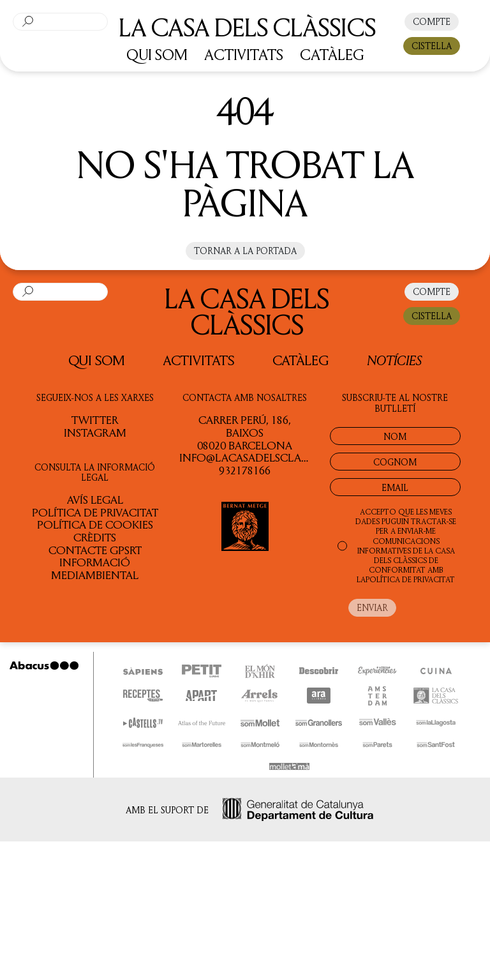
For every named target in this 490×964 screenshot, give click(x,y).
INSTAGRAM (95, 432)
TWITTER (94, 419)
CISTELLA (432, 46)
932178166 (245, 470)
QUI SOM (157, 54)
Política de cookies (95, 524)
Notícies (394, 359)
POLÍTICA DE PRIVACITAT (410, 579)
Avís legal (95, 499)
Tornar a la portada (245, 251)
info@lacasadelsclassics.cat (264, 457)
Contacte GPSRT (95, 549)
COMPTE (431, 21)
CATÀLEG (332, 54)
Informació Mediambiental (94, 568)
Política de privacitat (95, 512)
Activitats (198, 360)
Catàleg (300, 360)
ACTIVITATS (243, 54)
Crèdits (94, 537)
